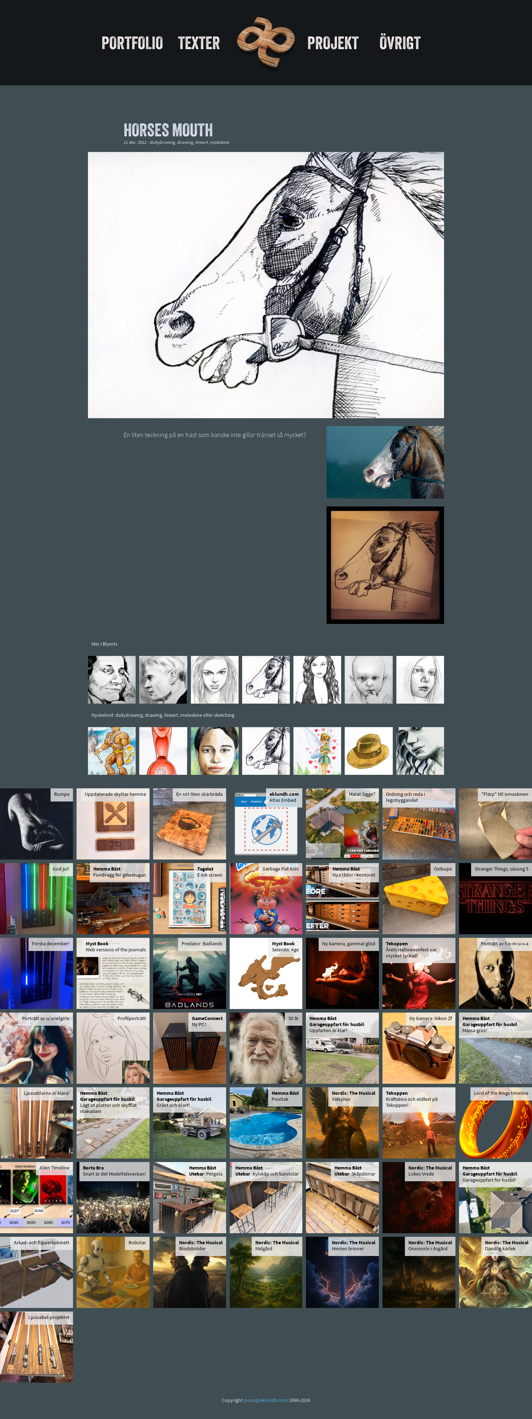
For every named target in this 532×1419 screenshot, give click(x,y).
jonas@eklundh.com (266, 1400)
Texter (199, 43)
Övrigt (400, 43)
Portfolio (132, 43)
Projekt (333, 43)
